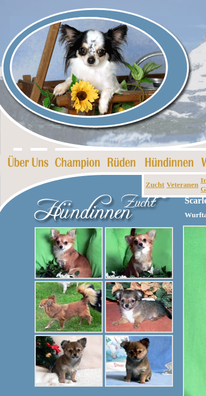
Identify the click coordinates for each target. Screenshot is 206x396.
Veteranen (182, 184)
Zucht (155, 184)
